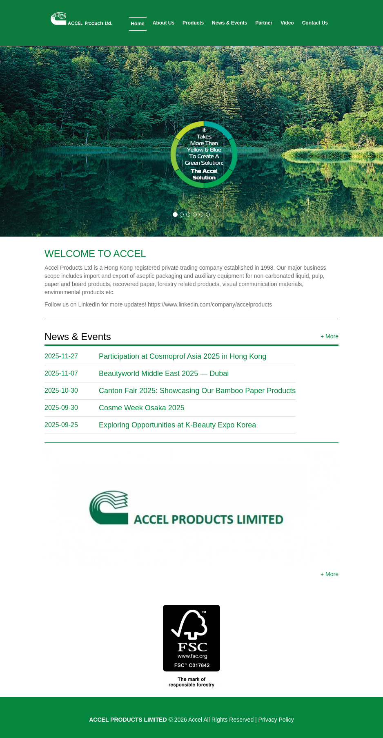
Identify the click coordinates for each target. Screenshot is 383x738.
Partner (263, 23)
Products (193, 23)
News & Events (229, 23)
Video (287, 23)
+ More (329, 336)
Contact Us (315, 23)
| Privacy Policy (274, 719)
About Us (163, 23)
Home (137, 24)
